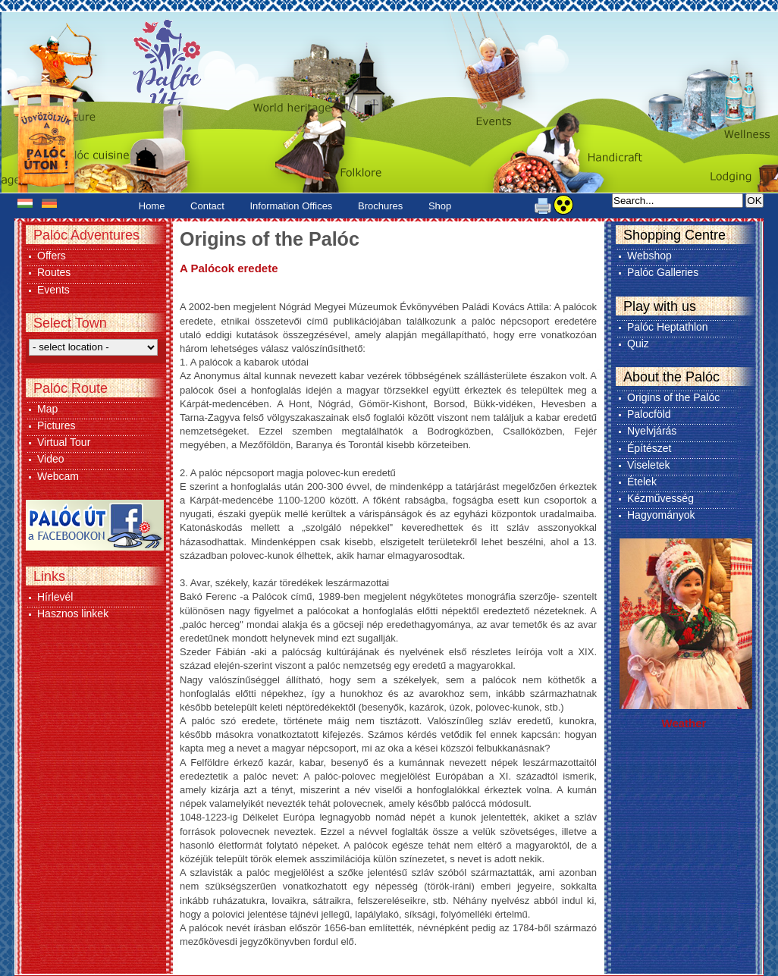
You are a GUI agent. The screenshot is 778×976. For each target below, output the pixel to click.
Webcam (58, 476)
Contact (207, 206)
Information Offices (291, 206)
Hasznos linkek (72, 613)
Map (47, 409)
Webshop (649, 255)
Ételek (642, 481)
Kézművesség (660, 498)
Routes (54, 272)
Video (50, 459)
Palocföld (649, 414)
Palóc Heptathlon (667, 327)
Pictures (56, 425)
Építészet (649, 448)
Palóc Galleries (662, 272)
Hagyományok (661, 515)
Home (152, 206)
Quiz (638, 343)
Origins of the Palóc (673, 397)
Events (53, 290)
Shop (439, 206)
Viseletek (648, 465)
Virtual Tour (63, 442)
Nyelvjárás (651, 431)
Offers (51, 255)
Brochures (380, 206)
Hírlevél (55, 597)
